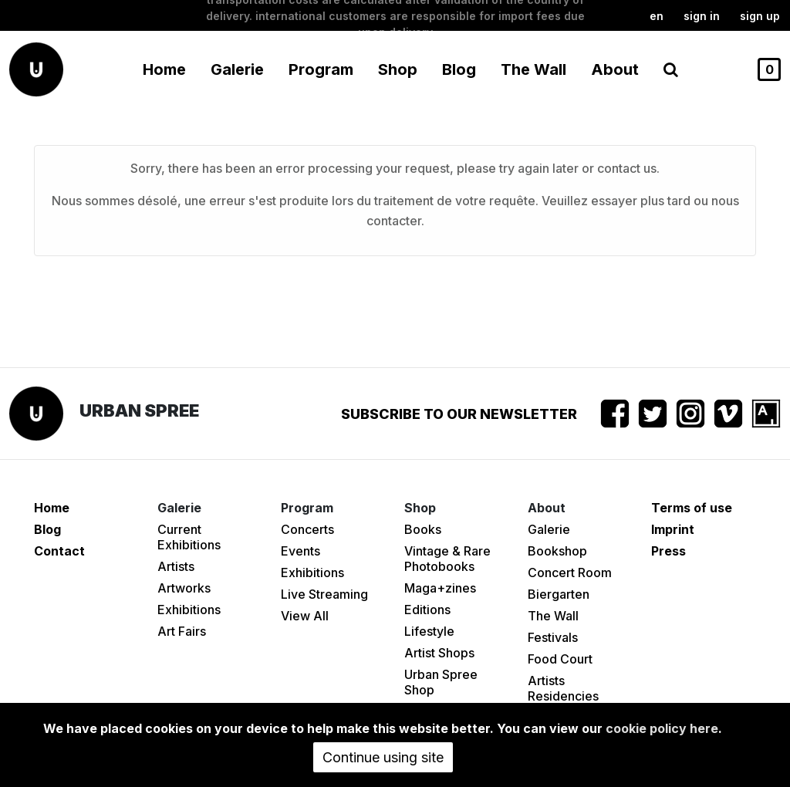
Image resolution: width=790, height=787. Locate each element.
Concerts (307, 529)
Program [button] (321, 69)
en (656, 15)
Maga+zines (440, 588)
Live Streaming (324, 594)
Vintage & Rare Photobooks (447, 558)
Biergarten (558, 594)
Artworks (184, 588)
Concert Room (570, 572)
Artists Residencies (563, 688)
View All (305, 615)
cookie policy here (662, 728)
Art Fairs (181, 631)
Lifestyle (429, 631)
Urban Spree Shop (441, 682)
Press (668, 551)
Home (164, 69)
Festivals (553, 637)
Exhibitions (189, 609)
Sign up (760, 15)
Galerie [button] (237, 69)
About (615, 69)
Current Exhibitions (189, 537)
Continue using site (383, 757)
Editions (427, 609)
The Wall (533, 69)
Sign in (702, 15)
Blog (459, 69)
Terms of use (691, 507)
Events (300, 551)
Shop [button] (397, 69)
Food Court (560, 659)
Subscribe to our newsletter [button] (459, 414)
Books (422, 529)
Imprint (672, 529)
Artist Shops (439, 652)
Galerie (549, 529)
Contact (59, 551)
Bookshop (557, 551)
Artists (175, 566)
